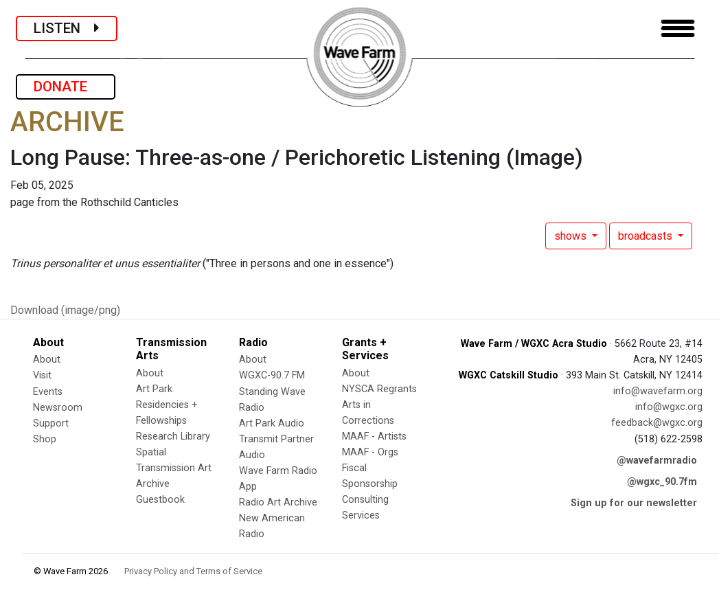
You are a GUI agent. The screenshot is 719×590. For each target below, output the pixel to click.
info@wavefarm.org (658, 391)
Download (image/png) (65, 310)
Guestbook (160, 500)
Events (47, 392)
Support (51, 423)
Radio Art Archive (278, 502)
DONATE (66, 86)
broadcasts (646, 235)
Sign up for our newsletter (634, 503)
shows (571, 235)
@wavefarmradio (657, 460)
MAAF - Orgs (370, 452)
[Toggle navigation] (677, 28)
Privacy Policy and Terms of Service (193, 571)
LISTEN (67, 28)
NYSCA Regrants (379, 389)
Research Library (173, 436)
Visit (42, 375)
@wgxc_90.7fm (662, 482)
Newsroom (57, 407)
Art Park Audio (271, 423)
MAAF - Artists (374, 436)
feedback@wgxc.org (657, 423)
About (46, 359)
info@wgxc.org (669, 407)
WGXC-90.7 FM (272, 375)
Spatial (151, 452)
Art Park (154, 389)
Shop (44, 439)
